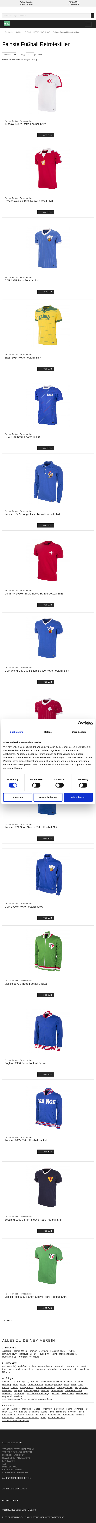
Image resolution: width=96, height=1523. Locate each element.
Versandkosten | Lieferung (18, 1449)
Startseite (9, 32)
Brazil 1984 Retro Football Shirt (23, 357)
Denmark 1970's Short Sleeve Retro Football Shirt (34, 593)
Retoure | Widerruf (13, 1455)
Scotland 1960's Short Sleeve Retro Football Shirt (33, 1219)
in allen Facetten (26, 4)
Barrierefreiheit (12, 1469)
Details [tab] (48, 732)
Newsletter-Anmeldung (16, 1458)
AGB (4, 1464)
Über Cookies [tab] (79, 732)
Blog (4, 1517)
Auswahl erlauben (48, 797)
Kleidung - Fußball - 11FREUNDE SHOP (33, 32)
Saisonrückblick (74, 4)
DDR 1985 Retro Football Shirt (22, 280)
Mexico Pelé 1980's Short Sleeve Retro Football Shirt (35, 1296)
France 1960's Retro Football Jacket (26, 1140)
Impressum (8, 1461)
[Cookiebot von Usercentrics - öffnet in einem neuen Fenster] (80, 723)
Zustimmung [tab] (16, 732)
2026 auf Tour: (74, 2)
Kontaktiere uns (55, 1517)
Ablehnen (18, 797)
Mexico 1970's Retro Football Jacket (26, 983)
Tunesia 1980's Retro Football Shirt (25, 124)
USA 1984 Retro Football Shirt (22, 437)
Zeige (23, 54)
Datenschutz (9, 1467)
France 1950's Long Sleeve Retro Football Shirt (32, 514)
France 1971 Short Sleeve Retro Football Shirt (31, 827)
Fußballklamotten (26, 2)
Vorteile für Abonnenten (17, 1452)
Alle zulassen (78, 797)
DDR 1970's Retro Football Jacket (24, 906)
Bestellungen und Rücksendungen (27, 1517)
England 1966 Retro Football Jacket (25, 1063)
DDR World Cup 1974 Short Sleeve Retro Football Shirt (37, 670)
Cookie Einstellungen (15, 1472)
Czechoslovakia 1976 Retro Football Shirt (29, 201)
